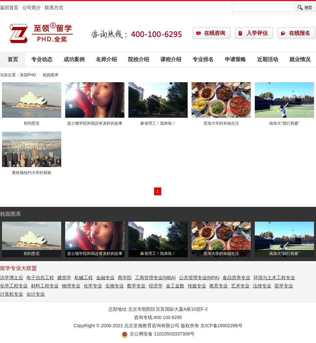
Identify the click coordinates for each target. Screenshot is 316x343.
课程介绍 (170, 59)
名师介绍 (106, 59)
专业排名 (203, 59)
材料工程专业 (45, 285)
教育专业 (218, 285)
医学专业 (284, 285)
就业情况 (299, 59)
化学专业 (93, 285)
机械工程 (83, 277)
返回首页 (9, 7)
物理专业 (71, 285)
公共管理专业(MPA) (199, 277)
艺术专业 (240, 285)
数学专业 (136, 285)
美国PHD (41, 33)
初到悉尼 (31, 121)
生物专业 (114, 285)
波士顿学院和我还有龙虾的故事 (94, 121)
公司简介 (31, 7)
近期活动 (267, 59)
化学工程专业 (14, 285)
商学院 (125, 277)
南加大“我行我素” (284, 121)
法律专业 (262, 285)
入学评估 (257, 33)
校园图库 (51, 75)
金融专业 (105, 277)
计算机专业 (11, 294)
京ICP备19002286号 (221, 325)
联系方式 (54, 7)
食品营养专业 (236, 277)
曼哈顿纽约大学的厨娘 (31, 170)
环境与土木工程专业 (274, 277)
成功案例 (74, 59)
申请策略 (235, 59)
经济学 (156, 285)
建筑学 (64, 277)
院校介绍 (138, 59)
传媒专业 (197, 285)
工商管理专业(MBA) (155, 277)
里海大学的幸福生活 (221, 121)
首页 (13, 59)
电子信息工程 (40, 277)
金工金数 (175, 285)
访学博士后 (11, 277)
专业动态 (41, 59)
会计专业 (35, 294)
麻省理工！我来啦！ (158, 121)
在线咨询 (214, 33)
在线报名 (299, 33)
